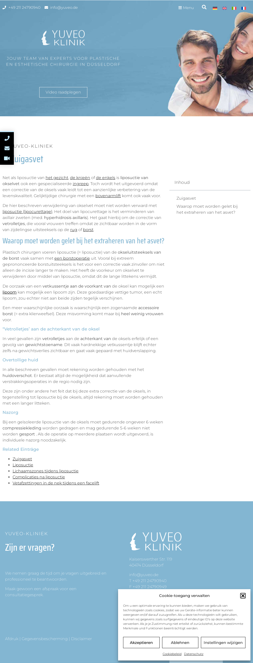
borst (88, 229)
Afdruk (11, 638)
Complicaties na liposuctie (39, 477)
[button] (242, 595)
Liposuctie (23, 465)
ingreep (81, 183)
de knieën (80, 177)
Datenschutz (193, 654)
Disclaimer (81, 638)
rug (73, 229)
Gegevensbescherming (45, 638)
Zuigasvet (22, 459)
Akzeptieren (141, 642)
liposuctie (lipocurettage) (27, 211)
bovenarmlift (108, 195)
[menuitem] (215, 8)
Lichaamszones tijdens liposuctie (46, 471)
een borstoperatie (72, 258)
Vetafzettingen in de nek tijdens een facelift (56, 483)
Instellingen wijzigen (223, 642)
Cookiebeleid (172, 654)
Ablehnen (180, 642)
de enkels (105, 177)
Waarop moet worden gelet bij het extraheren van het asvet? (207, 209)
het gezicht (57, 177)
